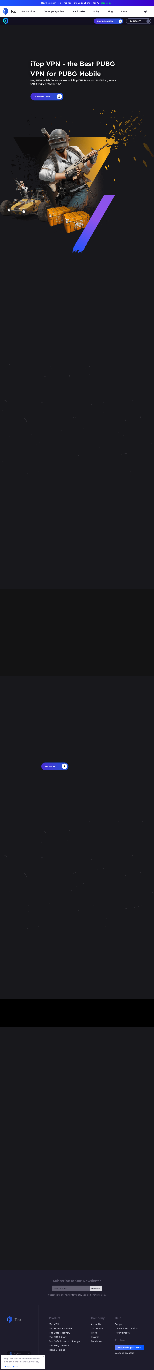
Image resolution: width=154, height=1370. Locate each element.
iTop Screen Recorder (60, 1328)
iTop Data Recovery (59, 1332)
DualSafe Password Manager (65, 1341)
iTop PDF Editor (57, 1337)
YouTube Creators (124, 1352)
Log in (144, 11)
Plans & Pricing (57, 1349)
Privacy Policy (32, 1361)
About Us (96, 1324)
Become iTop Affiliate (129, 1347)
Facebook (96, 1341)
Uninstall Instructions (127, 1328)
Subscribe (95, 1288)
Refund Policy (122, 1332)
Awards (95, 1337)
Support (119, 1324)
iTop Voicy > (107, 3)
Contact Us (97, 1328)
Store (124, 11)
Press (94, 1332)
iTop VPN (54, 1324)
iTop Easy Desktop (59, 1345)
